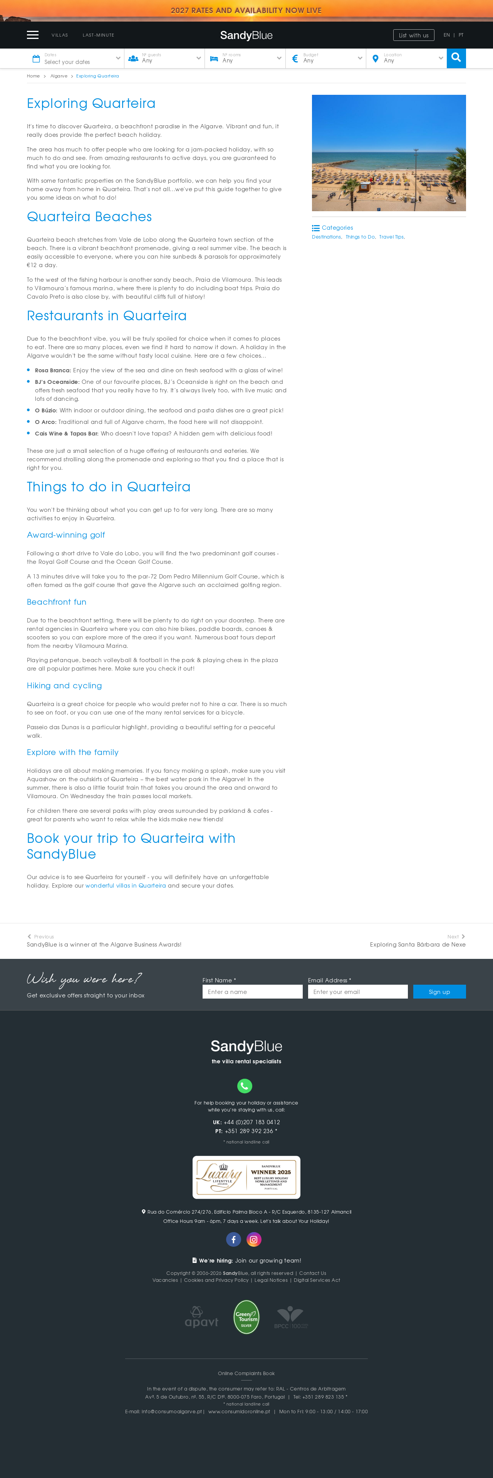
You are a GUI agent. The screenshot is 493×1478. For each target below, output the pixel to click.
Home (33, 75)
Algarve (58, 75)
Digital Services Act (317, 1279)
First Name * (219, 980)
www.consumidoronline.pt (239, 1411)
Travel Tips (391, 236)
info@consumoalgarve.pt (172, 1411)
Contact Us (312, 1272)
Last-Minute (99, 35)
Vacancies (165, 1279)
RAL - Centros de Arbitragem (311, 1388)
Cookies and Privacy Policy (216, 1279)
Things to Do (360, 236)
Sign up (439, 991)
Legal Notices (271, 1279)
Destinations (326, 236)
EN (447, 34)
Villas (60, 35)
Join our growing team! (247, 1260)
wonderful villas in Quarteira (126, 885)
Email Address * (330, 980)
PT (461, 34)
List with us (414, 35)
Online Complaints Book (246, 1373)
